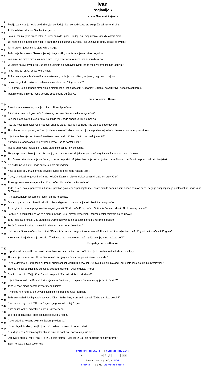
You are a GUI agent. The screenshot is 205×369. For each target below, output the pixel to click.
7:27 (3, 179)
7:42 (3, 277)
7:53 (3, 340)
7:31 (3, 205)
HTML (116, 360)
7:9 (3, 67)
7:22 (3, 150)
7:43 (3, 283)
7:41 (3, 271)
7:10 (3, 73)
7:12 (3, 85)
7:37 (3, 248)
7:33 (3, 217)
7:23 (3, 156)
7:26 (3, 173)
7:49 (3, 317)
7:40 (3, 266)
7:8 (3, 62)
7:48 (3, 312)
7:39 (3, 260)
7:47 (3, 306)
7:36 (3, 234)
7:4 (3, 39)
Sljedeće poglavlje (117, 350)
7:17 (3, 121)
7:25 (3, 168)
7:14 (3, 104)
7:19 (3, 133)
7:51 (3, 329)
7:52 (3, 335)
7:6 (3, 50)
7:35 (3, 228)
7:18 (3, 127)
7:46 (3, 300)
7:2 (3, 27)
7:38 (3, 254)
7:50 (3, 323)
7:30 (3, 199)
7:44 (3, 289)
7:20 (3, 139)
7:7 (3, 56)
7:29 (3, 194)
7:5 (3, 44)
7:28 (3, 185)
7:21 (3, 145)
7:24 (3, 162)
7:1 (3, 21)
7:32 (3, 211)
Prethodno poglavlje (88, 350)
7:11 (3, 79)
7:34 (3, 222)
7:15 (3, 110)
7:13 (3, 90)
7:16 (3, 116)
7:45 (3, 294)
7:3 (3, 33)
